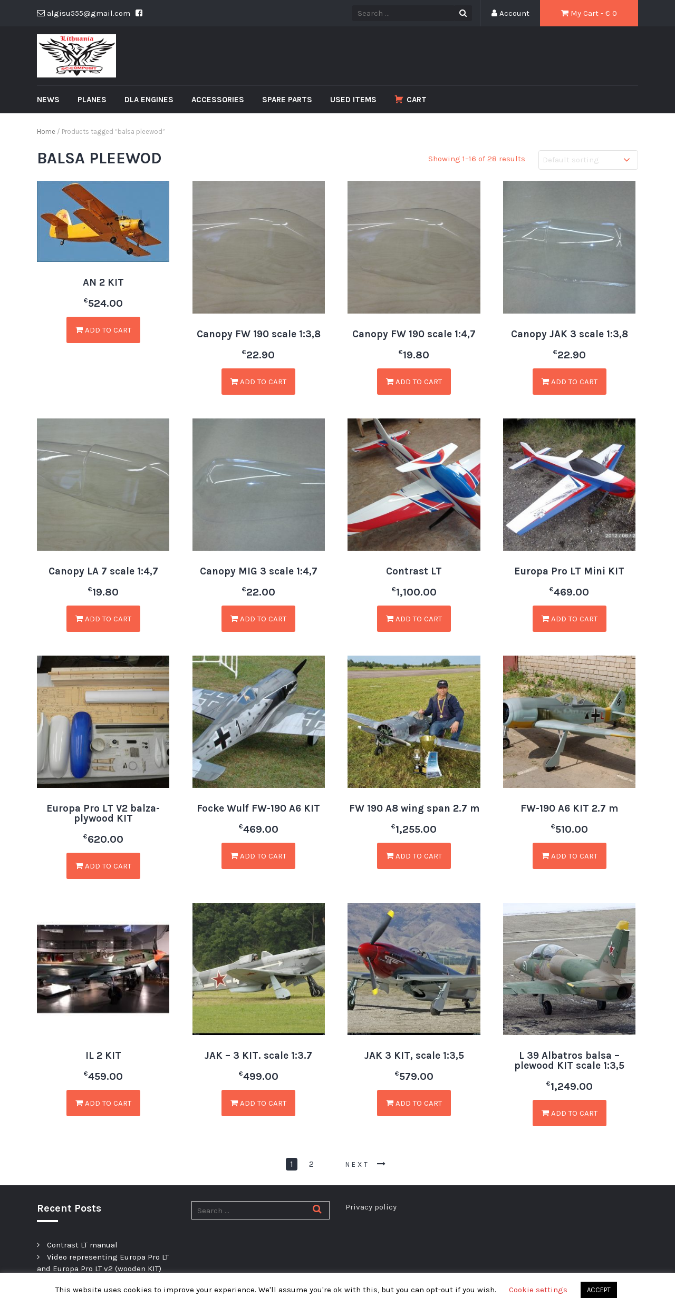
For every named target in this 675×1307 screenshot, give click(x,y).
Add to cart (103, 330)
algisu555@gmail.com (83, 13)
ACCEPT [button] (599, 1290)
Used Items (353, 99)
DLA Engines (148, 99)
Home (46, 131)
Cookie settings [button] (538, 1289)
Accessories (217, 99)
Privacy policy (371, 1207)
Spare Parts (287, 99)
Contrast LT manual (82, 1245)
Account (510, 13)
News (48, 99)
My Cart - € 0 (589, 13)
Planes (92, 99)
